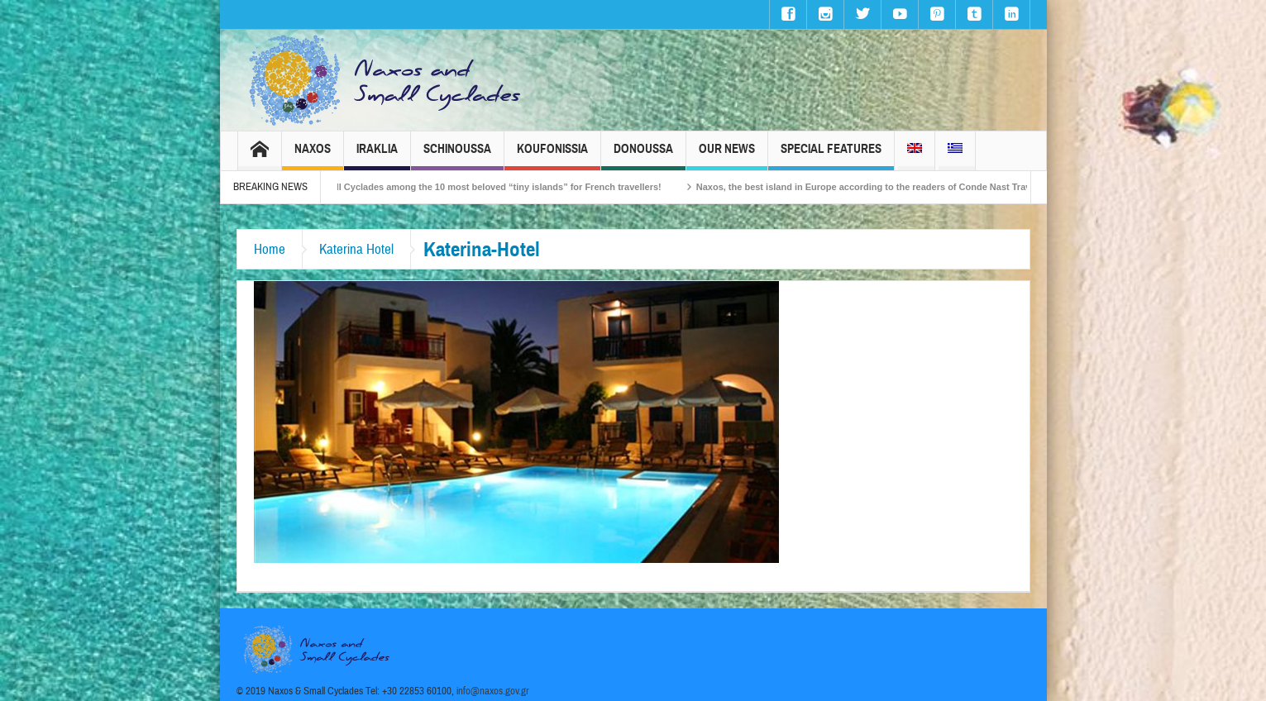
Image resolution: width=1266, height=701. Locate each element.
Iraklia (377, 155)
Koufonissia (552, 155)
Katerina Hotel (356, 249)
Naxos (312, 155)
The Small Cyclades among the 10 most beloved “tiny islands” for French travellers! (488, 187)
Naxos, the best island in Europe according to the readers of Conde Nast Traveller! (883, 187)
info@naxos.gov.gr (492, 691)
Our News (726, 155)
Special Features (831, 155)
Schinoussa (457, 155)
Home (269, 249)
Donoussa (643, 155)
